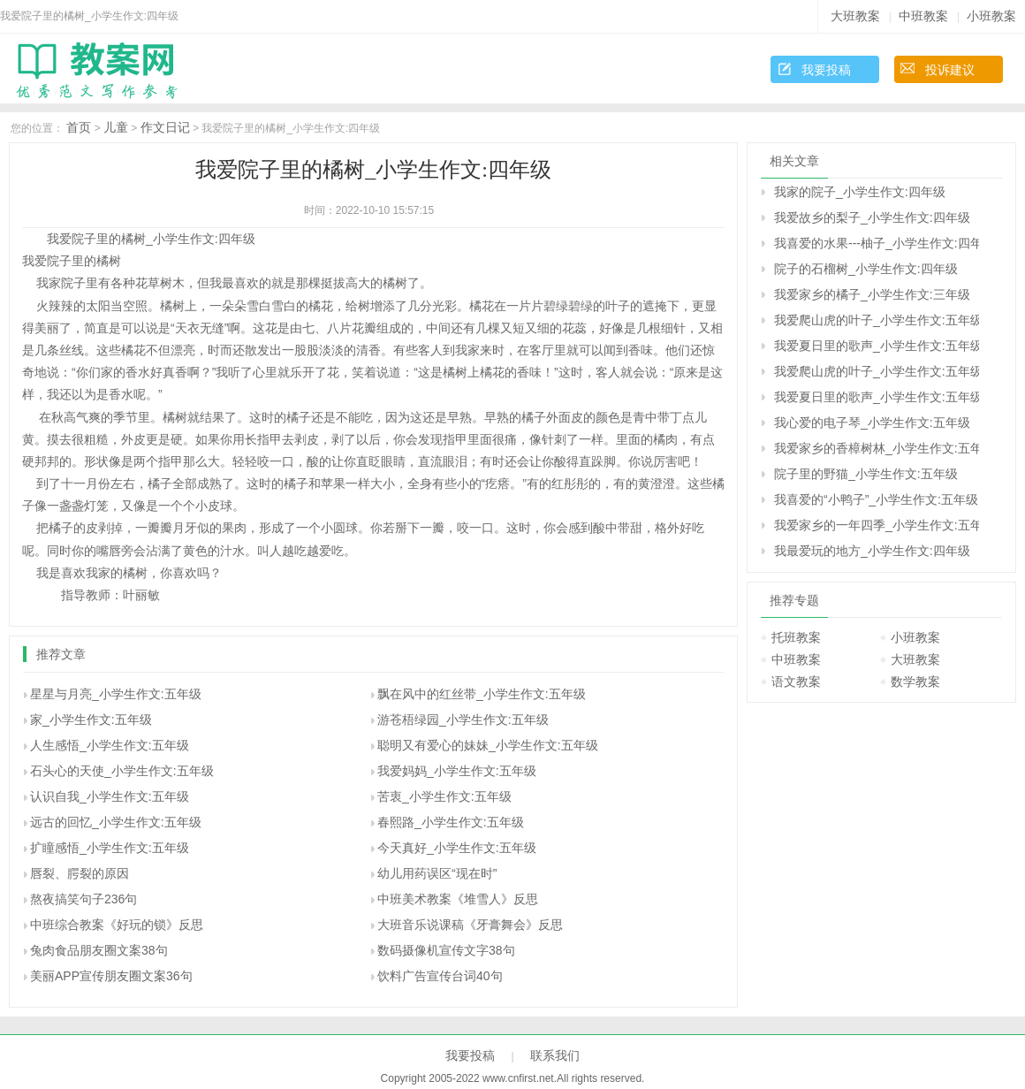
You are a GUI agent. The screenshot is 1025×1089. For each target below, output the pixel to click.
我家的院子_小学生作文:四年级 (859, 192)
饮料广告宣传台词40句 (440, 976)
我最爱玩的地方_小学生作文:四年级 (872, 551)
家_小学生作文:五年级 (91, 719)
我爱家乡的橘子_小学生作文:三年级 (872, 294)
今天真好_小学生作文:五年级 (456, 848)
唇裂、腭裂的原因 (79, 873)
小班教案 (991, 16)
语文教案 (796, 681)
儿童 (115, 127)
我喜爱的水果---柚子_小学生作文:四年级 (876, 243)
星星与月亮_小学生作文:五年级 (115, 694)
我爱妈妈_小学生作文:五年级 (456, 771)
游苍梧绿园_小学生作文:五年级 (463, 719)
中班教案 (923, 16)
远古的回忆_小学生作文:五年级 (115, 822)
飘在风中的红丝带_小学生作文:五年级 (481, 694)
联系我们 (555, 1055)
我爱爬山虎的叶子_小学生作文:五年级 (876, 320)
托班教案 (796, 637)
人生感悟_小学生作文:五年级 (109, 745)
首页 (78, 127)
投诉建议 (950, 70)
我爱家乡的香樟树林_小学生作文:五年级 (876, 448)
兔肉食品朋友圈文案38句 (99, 950)
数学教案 (915, 681)
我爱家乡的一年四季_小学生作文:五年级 (876, 525)
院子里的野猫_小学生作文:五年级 (866, 474)
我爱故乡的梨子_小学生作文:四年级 (872, 217)
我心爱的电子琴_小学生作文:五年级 (872, 422)
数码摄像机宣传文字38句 (446, 950)
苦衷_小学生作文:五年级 (444, 796)
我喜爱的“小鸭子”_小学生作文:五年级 (876, 499)
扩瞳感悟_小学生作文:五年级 (109, 848)
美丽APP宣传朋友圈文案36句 (111, 976)
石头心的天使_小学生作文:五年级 (122, 771)
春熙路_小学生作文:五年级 (450, 822)
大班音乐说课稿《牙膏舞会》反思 (470, 925)
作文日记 (165, 127)
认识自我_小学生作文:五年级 (109, 796)
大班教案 (855, 16)
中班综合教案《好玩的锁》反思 (116, 925)
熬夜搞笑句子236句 (83, 899)
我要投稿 (826, 70)
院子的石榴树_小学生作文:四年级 (866, 269)
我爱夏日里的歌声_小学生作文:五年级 (876, 346)
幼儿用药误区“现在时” (437, 873)
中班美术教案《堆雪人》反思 (457, 899)
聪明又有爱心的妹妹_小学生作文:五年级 (487, 745)
